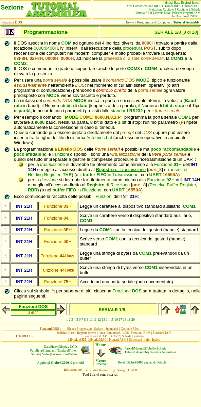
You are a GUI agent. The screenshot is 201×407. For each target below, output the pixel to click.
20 (133, 319)
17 (120, 319)
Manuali (139, 348)
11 (95, 319)
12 (99, 319)
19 (129, 319)
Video (46, 354)
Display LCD (68, 347)
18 (124, 319)
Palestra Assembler (163, 352)
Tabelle (151, 348)
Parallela (36, 350)
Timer (73, 350)
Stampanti (50, 350)
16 (116, 319)
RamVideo (69, 354)
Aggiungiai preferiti (60, 362)
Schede (161, 348)
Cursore (56, 354)
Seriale (35, 354)
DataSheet (51, 347)
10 (90, 319)
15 (112, 319)
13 (103, 319)
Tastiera (62, 350)
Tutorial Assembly (137, 352)
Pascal (129, 348)
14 (107, 319)
